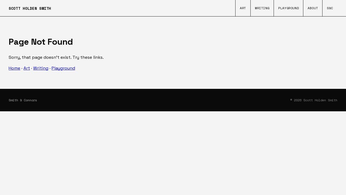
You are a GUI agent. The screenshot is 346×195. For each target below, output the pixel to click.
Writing (262, 8)
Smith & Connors (23, 100)
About (313, 8)
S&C (330, 8)
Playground (288, 8)
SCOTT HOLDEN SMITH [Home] (30, 8)
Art (243, 8)
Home (14, 68)
